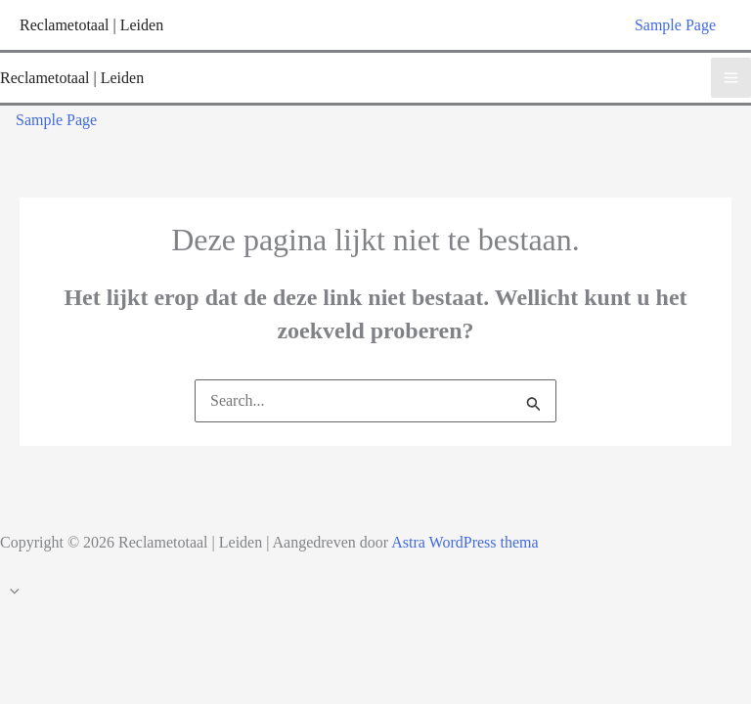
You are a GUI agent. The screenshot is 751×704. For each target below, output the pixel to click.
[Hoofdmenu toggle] (731, 78)
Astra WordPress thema (464, 542)
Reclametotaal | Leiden (91, 25)
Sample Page (675, 25)
